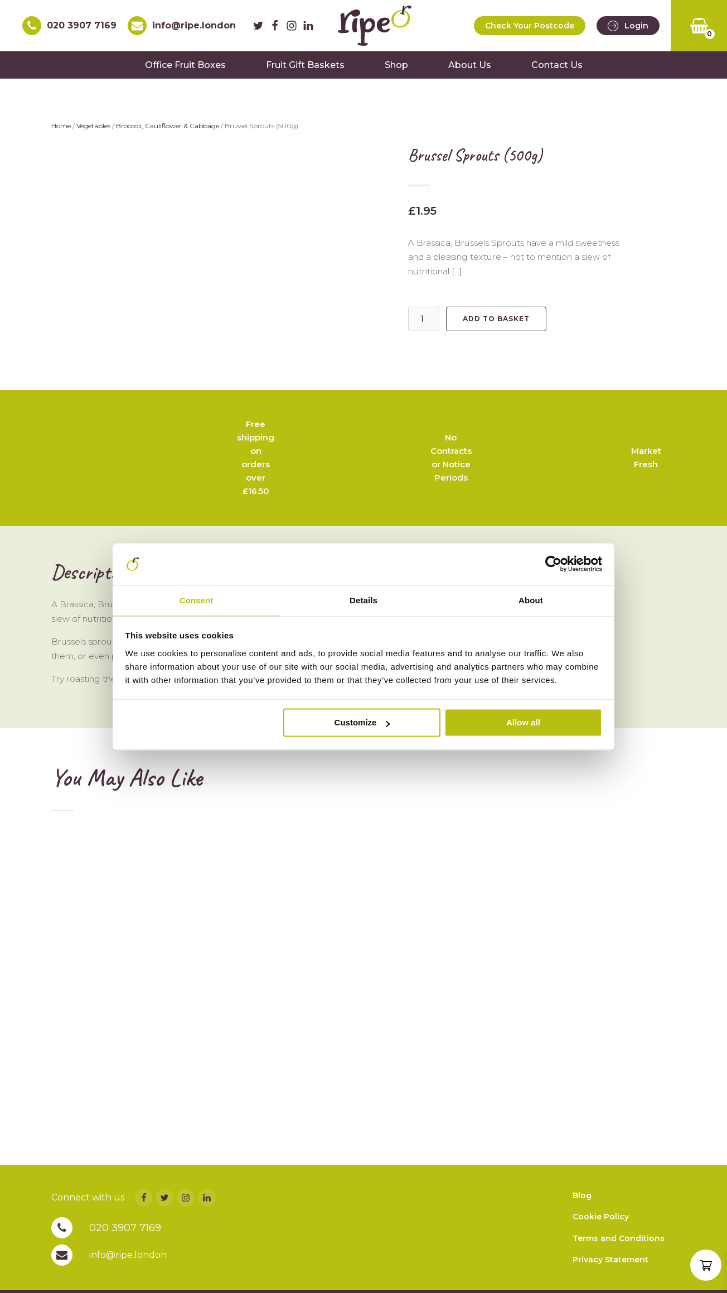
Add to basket (496, 323)
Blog (582, 1226)
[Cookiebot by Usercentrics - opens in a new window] (553, 563)
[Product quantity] (423, 324)
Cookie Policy (601, 1247)
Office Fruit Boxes (185, 70)
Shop (396, 70)
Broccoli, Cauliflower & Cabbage (167, 131)
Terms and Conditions (619, 1268)
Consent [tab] (197, 600)
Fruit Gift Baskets (305, 70)
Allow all (523, 723)
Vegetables (93, 131)
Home (61, 131)
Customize (362, 723)
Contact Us (557, 70)
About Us (469, 70)
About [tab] (530, 600)
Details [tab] (363, 600)
